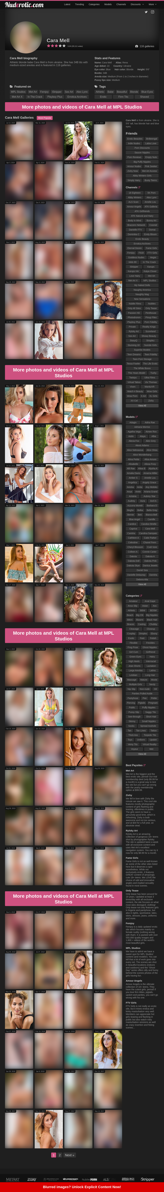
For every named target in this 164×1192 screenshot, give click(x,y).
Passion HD (134, 313)
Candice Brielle (148, 524)
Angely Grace (149, 482)
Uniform (141, 739)
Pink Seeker (151, 166)
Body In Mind (134, 220)
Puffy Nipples (148, 707)
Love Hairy (134, 276)
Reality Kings (149, 326)
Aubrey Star (149, 496)
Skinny (132, 721)
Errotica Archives (77, 96)
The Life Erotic (150, 363)
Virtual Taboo (134, 382)
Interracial (151, 661)
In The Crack (35, 96)
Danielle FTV (135, 229)
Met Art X (17, 96)
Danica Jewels (150, 565)
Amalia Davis (133, 473)
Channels (121, 4)
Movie (154, 679)
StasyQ (133, 340)
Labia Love (150, 143)
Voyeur (134, 749)
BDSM (153, 610)
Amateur (133, 601)
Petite (154, 698)
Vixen (132, 386)
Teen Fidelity (150, 354)
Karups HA (133, 271)
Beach (130, 615)
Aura (142, 501)
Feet (142, 638)
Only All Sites (134, 308)
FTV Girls (152, 252)
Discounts (137, 4)
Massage (131, 679)
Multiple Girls (135, 684)
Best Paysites (135, 765)
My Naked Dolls (142, 285)
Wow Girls (152, 391)
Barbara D (152, 505)
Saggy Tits (150, 712)
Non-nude (145, 689)
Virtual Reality (149, 744)
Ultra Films (149, 377)
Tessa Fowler (133, 363)
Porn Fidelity (150, 322)
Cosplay (131, 633)
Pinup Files (151, 317)
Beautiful (122, 91)
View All (142, 405)
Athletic (100, 91)
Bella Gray (152, 510)
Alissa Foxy (150, 464)
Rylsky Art (134, 331)
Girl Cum (133, 652)
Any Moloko (151, 487)
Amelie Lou (150, 202)
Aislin (131, 436)
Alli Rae (131, 468)
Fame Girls (151, 248)
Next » (69, 1155)
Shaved (144, 96)
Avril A (153, 501)
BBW (142, 610)
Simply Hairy (134, 180)
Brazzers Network (136, 225)
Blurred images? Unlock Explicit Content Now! (82, 1188)
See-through (134, 716)
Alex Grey (151, 441)
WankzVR (150, 386)
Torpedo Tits (150, 735)
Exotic (131, 638)
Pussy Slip (134, 712)
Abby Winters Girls (142, 175)
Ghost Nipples (150, 647)
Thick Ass (133, 735)
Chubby (153, 624)
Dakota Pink (150, 561)
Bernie (130, 514)
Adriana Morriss (142, 427)
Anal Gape (150, 601)
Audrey (131, 501)
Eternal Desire (134, 248)
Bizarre (139, 619)
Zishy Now (132, 171)
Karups (150, 266)
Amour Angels (134, 206)
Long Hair (150, 675)
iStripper (57, 91)
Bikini (129, 619)
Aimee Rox (151, 431)
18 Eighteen (135, 193)
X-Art (143, 396)
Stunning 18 (134, 345)
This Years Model (136, 373)
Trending (79, 4)
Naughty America (142, 290)
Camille (151, 519)
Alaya (142, 436)
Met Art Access (149, 171)
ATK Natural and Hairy (142, 216)
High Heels (134, 661)
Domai (152, 229)
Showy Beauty (149, 336)
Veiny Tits (133, 744)
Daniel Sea (142, 570)
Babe (110, 91)
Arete (138, 491)
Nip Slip (131, 689)
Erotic (103, 96)
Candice (132, 524)
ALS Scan (133, 202)
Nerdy (152, 684)
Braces (130, 624)
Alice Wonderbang (142, 454)
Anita (139, 487)
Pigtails (141, 703)
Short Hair (151, 716)
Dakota (133, 556)
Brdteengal (151, 138)
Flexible (133, 643)
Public (132, 707)
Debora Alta (142, 579)
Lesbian (133, 675)
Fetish (153, 638)
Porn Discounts (142, 148)
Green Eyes (135, 656)
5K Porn (151, 193)
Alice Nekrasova (135, 450)
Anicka (130, 487)
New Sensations (142, 299)
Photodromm (134, 317)
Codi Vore (152, 547)
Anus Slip (132, 606)
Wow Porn (132, 396)
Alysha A (153, 468)
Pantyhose (133, 698)
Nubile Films (135, 303)
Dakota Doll (133, 561)
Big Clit (139, 615)
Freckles (150, 643)
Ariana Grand (150, 491)
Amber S (133, 478)
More (153, 4)
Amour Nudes (134, 166)
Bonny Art (151, 220)
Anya (129, 491)
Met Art (33, 91)
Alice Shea (152, 450)
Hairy (152, 656)
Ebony (154, 633)
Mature (143, 679)
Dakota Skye (133, 565)
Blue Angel (134, 519)
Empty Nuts (151, 157)
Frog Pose (133, 647)
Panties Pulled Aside (142, 693)
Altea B (141, 468)
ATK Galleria (151, 206)
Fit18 (141, 252)
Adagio (133, 422)
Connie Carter (149, 551)
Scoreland (151, 331)
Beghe (130, 510)
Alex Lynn (82, 91)
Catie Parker (150, 537)
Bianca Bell (151, 514)
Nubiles (152, 303)
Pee (145, 698)
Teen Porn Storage (142, 359)
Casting (142, 624)
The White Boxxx (142, 368)
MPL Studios (18, 91)
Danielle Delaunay (136, 575)
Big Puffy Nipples (142, 162)
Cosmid (153, 225)
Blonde (134, 91)
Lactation (151, 666)
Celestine (133, 542)
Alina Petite (133, 459)
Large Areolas (135, 670)
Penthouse (151, 313)
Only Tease (151, 308)
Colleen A (133, 551)
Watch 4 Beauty (135, 391)
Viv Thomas (151, 382)
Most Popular (44, 118)
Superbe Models (142, 350)
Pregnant (153, 703)
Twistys (133, 377)
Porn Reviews (134, 157)
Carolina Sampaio (148, 533)
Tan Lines (141, 730)
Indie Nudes (134, 143)
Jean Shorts (135, 666)
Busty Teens (151, 180)
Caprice (133, 528)
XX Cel (134, 400)
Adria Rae (150, 422)
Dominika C (133, 234)
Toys (130, 739)
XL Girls (153, 396)
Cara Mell (58, 40)
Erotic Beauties (134, 138)
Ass (154, 606)
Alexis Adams (142, 445)
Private (132, 326)
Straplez (150, 340)
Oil (155, 689)
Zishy (151, 400)
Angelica (132, 482)
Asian (145, 606)
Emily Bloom (150, 234)
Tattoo (154, 730)
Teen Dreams (134, 354)
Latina (152, 670)
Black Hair (152, 619)
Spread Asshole (148, 726)
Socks (131, 726)
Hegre (153, 257)
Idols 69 (132, 262)
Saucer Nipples (142, 152)
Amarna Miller (150, 473)
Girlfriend (150, 652)
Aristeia (132, 496)
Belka (140, 510)
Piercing (131, 703)
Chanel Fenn (149, 542)
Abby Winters (134, 197)
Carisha (131, 533)
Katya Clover (150, 271)
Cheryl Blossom (135, 547)
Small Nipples (149, 721)
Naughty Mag (142, 294)
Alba (153, 436)
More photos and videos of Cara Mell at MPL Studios (82, 107)
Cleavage (134, 629)
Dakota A (150, 556)
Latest (67, 4)
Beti (140, 514)
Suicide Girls (150, 345)
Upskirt (153, 739)
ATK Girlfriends (142, 211)
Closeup (151, 629)
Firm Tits (123, 96)
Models (108, 4)
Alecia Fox (134, 441)
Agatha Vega (134, 431)
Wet (151, 749)
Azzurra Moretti (135, 505)
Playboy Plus (54, 96)
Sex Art (69, 91)
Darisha (153, 575)
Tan (129, 730)
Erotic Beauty (142, 239)
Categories (94, 4)
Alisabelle (133, 464)
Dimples (143, 633)
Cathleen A (133, 537)
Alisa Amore (150, 459)
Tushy (153, 373)
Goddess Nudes (136, 257)
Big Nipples (152, 615)
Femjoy (44, 91)
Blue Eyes (147, 91)
